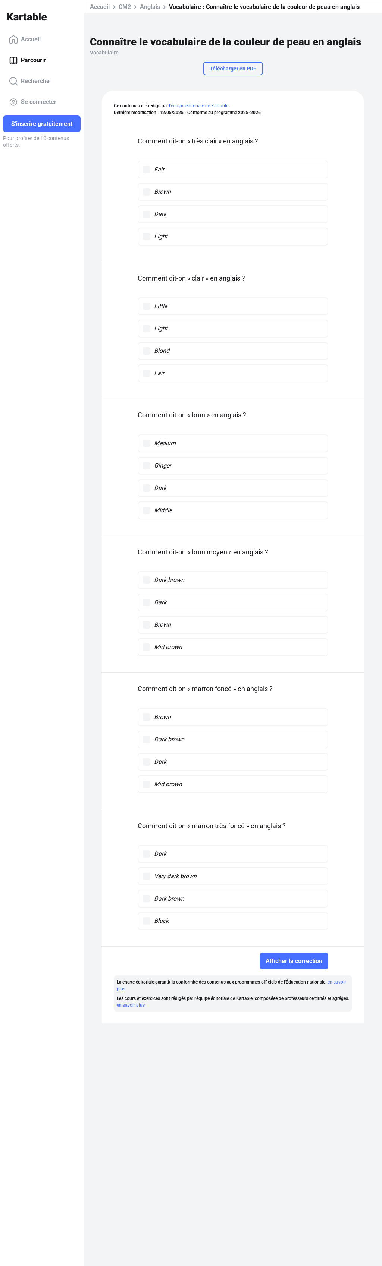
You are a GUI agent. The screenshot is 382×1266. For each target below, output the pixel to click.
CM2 (125, 6)
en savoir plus (131, 1005)
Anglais (150, 6)
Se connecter (32, 102)
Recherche (29, 81)
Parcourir (27, 60)
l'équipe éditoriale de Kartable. (199, 105)
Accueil (25, 39)
